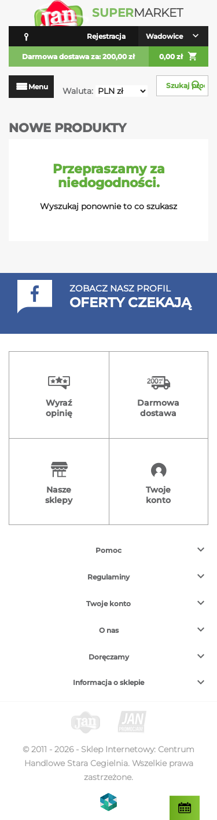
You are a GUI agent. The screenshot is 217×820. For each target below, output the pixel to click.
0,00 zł (178, 57)
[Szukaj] (182, 85)
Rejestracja (106, 36)
